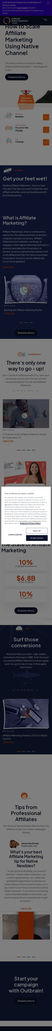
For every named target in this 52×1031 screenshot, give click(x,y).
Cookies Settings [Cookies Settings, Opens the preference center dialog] (15, 534)
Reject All (37, 531)
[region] (26, 515)
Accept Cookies (37, 538)
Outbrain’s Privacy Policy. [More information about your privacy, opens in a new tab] (30, 523)
